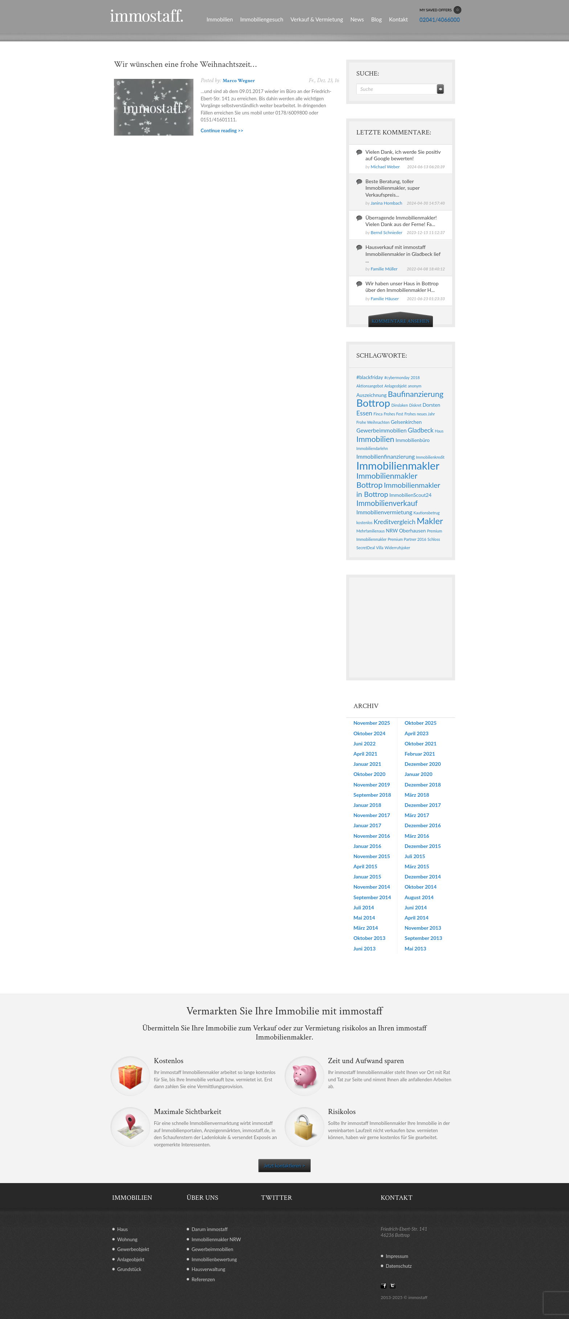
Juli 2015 (415, 856)
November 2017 (371, 815)
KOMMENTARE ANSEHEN (401, 321)
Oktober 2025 (421, 723)
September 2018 (372, 795)
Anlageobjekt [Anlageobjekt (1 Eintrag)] (395, 385)
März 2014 (365, 928)
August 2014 (419, 897)
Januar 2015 (367, 876)
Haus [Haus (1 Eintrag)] (439, 431)
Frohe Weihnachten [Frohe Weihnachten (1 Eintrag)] (373, 422)
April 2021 (365, 754)
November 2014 (371, 887)
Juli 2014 (363, 907)
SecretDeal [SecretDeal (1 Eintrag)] (365, 547)
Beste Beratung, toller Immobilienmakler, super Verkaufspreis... (392, 187)
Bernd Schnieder (386, 232)
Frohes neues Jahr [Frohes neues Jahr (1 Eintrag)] (420, 413)
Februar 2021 (420, 754)
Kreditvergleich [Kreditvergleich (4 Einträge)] (395, 522)
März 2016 (417, 836)
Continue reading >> (222, 130)
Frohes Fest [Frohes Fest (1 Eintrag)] (393, 413)
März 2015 (417, 866)
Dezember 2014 (423, 876)
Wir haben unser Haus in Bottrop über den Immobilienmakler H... (402, 286)
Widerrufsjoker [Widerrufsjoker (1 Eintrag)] (397, 547)
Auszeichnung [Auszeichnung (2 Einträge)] (371, 395)
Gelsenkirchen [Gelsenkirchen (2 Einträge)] (406, 422)
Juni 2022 (364, 743)
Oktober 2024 (369, 733)
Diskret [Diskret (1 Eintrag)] (415, 405)
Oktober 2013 (369, 938)
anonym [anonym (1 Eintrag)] (414, 385)
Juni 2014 (416, 907)
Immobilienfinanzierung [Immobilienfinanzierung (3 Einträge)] (385, 456)
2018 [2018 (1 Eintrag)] (415, 377)
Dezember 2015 (423, 846)
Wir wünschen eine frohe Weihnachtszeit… (185, 64)
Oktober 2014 (421, 887)
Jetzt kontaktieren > (284, 1166)
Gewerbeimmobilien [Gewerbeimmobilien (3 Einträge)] (381, 430)
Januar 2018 (367, 805)
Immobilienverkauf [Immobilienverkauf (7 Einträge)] (387, 503)
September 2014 (372, 897)
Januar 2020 (419, 774)
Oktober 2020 (369, 774)
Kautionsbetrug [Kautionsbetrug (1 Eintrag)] (426, 512)
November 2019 (371, 784)
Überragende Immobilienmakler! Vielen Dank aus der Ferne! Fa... (401, 220)
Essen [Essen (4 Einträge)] (364, 413)
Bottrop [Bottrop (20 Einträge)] (373, 403)
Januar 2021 (367, 764)
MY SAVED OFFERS (440, 10)
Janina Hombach (386, 203)
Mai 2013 (415, 948)
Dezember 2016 (423, 825)
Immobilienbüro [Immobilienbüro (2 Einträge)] (413, 440)
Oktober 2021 (421, 743)
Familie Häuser (385, 298)
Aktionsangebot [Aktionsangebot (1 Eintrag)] (369, 385)
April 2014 (417, 917)
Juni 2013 (364, 948)
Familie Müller (384, 269)
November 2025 (371, 723)
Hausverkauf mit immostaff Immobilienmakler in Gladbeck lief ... (403, 253)
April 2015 (365, 866)
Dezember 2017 (423, 805)
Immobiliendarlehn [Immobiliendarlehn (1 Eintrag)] (372, 448)
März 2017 (417, 815)
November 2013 (423, 928)
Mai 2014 (364, 917)
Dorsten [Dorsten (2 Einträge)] (431, 405)
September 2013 (423, 938)
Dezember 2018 (423, 784)
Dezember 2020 (423, 764)
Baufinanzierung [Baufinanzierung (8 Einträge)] (415, 394)
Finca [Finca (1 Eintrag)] (377, 413)
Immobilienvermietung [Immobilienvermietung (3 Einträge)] (384, 511)
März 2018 (417, 795)
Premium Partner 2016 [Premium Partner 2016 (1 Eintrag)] (407, 539)
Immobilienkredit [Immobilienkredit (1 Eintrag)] (430, 457)
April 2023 (417, 733)
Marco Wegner (238, 80)
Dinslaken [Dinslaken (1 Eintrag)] (399, 405)
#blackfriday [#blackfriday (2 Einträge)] (369, 377)
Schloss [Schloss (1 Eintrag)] (433, 539)
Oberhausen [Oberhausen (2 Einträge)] (412, 530)
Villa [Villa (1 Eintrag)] (379, 547)
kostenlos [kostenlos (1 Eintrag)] (364, 522)
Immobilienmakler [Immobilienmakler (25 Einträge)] (397, 465)
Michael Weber (385, 166)
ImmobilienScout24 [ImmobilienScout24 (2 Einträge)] (410, 495)
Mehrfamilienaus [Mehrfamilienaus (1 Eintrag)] (370, 530)
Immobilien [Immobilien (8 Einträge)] (375, 439)
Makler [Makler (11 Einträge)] (430, 521)
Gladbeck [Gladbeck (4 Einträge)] (421, 430)
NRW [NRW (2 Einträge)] (392, 530)
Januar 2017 (367, 825)
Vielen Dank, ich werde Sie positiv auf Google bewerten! (403, 155)
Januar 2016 (367, 846)
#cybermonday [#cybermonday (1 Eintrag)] (397, 377)
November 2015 (371, 856)
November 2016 (371, 836)
